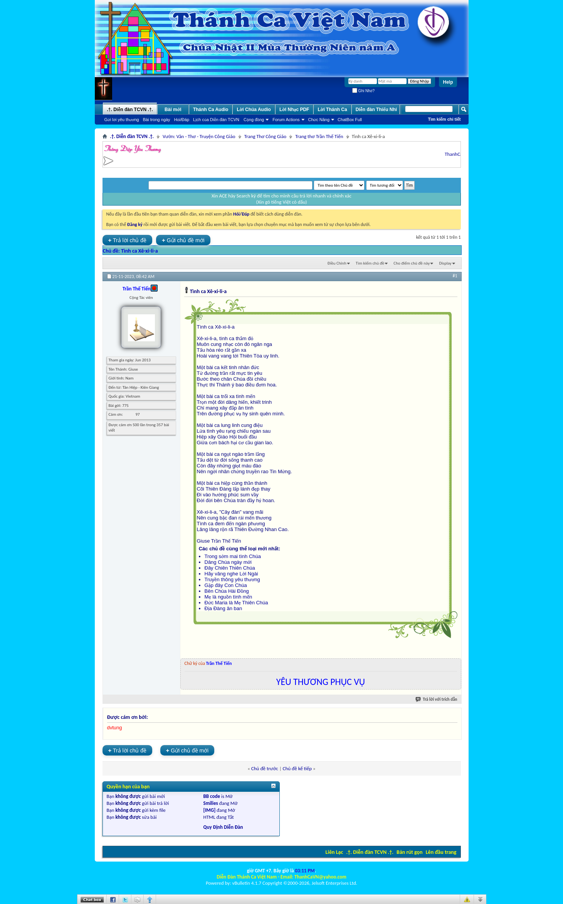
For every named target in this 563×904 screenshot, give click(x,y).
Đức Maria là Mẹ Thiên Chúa (236, 602)
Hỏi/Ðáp (181, 119)
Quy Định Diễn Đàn (223, 827)
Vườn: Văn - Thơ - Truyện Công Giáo (199, 136)
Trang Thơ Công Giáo (265, 136)
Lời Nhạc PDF (294, 109)
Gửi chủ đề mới (183, 240)
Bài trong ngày (156, 119)
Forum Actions (285, 119)
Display (445, 263)
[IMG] (209, 810)
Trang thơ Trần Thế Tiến (319, 136)
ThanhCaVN (459, 154)
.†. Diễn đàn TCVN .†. (369, 852)
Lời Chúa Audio (254, 109)
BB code (211, 796)
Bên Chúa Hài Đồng (227, 591)
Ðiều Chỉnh (337, 263)
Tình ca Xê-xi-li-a (139, 251)
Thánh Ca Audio (211, 109)
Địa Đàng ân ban (223, 608)
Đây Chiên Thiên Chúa (230, 568)
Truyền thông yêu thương (232, 579)
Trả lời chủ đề (127, 240)
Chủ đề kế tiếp (297, 768)
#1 (454, 275)
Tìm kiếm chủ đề (370, 263)
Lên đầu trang (441, 852)
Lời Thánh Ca (332, 109)
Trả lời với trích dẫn (436, 699)
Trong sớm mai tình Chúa (233, 556)
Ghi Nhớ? (363, 91)
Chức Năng (319, 119)
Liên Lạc (334, 852)
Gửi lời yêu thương (121, 119)
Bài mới (173, 109)
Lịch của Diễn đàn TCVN (216, 119)
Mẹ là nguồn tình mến (228, 597)
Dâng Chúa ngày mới (228, 562)
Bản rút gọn (409, 852)
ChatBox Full (350, 119)
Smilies (210, 803)
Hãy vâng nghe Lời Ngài (231, 574)
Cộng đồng (254, 119)
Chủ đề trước (264, 768)
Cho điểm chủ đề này (411, 263)
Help (448, 82)
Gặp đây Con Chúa (226, 585)
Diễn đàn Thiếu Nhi (376, 109)
